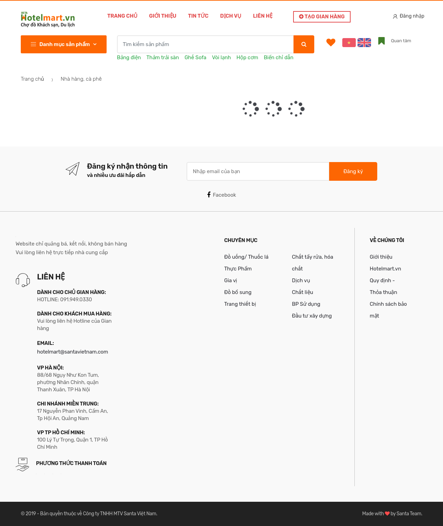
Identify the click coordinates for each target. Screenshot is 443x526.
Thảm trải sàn (162, 57)
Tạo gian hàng (322, 17)
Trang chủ (122, 16)
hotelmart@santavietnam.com (72, 352)
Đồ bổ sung (238, 292)
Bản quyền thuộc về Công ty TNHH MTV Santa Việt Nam (98, 514)
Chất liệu (302, 292)
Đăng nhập (409, 16)
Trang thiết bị (240, 304)
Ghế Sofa (195, 57)
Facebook (221, 195)
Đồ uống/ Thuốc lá (246, 257)
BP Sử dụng (306, 304)
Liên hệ (262, 16)
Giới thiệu (163, 16)
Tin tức (198, 16)
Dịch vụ (230, 16)
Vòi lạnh (221, 57)
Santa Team (409, 514)
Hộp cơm (247, 57)
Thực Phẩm (238, 269)
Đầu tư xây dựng (312, 316)
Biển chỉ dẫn (278, 57)
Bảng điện (129, 57)
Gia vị (230, 280)
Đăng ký (353, 171)
